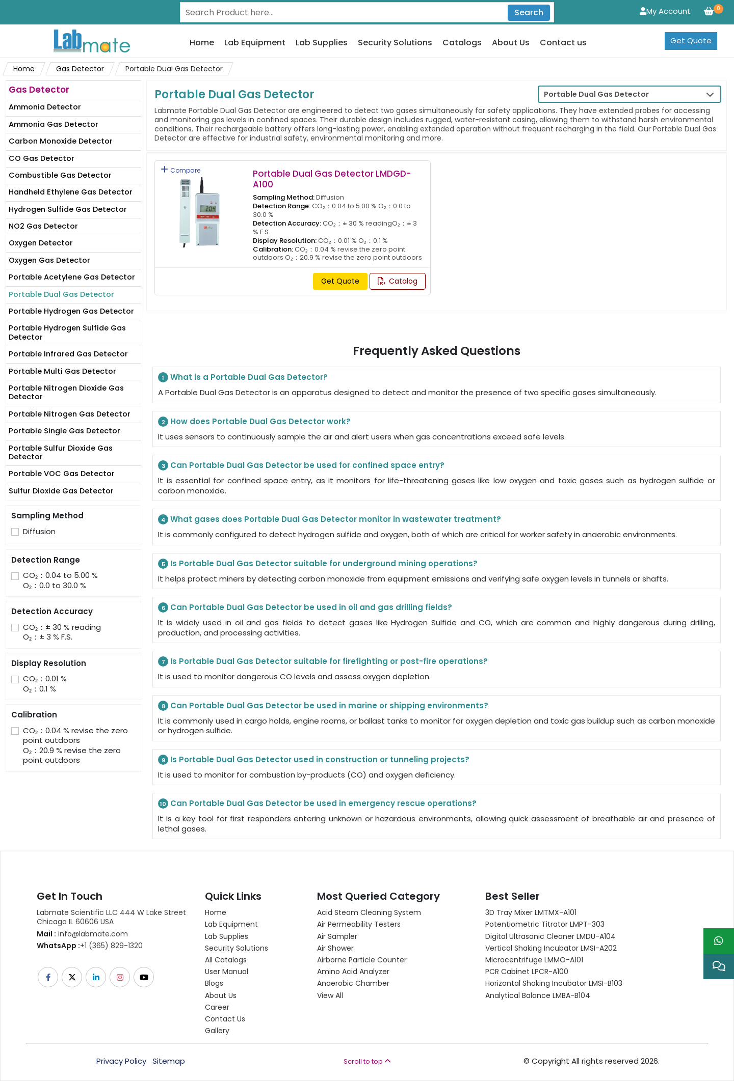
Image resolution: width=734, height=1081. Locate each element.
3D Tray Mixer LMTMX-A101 (530, 912)
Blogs (214, 983)
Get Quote (691, 40)
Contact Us (225, 1018)
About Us (511, 43)
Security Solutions (395, 43)
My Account (665, 11)
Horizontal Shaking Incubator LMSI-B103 (553, 983)
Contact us (563, 43)
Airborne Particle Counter (362, 959)
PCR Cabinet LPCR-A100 (526, 971)
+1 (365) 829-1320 (90, 945)
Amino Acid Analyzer (353, 971)
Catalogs (462, 43)
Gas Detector (80, 68)
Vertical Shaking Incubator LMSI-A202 (551, 948)
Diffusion (39, 531)
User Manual (226, 971)
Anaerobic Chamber (353, 983)
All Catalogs (226, 959)
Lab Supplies (322, 43)
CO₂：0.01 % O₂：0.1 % (45, 684)
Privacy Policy (121, 1061)
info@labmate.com (82, 934)
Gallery (217, 1030)
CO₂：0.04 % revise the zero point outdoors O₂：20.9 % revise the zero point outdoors (75, 745)
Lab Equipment (254, 43)
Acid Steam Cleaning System (369, 912)
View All (330, 995)
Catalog (397, 281)
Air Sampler (337, 936)
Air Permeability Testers (359, 924)
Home (202, 43)
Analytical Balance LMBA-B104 (537, 995)
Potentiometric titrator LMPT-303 (545, 924)
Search (528, 12)
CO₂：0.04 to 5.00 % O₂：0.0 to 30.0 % (60, 580)
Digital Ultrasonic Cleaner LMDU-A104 (550, 936)
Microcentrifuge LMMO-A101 (534, 959)
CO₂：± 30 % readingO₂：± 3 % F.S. (62, 632)
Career (217, 1007)
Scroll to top (367, 1061)
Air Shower (335, 948)
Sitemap (168, 1061)
